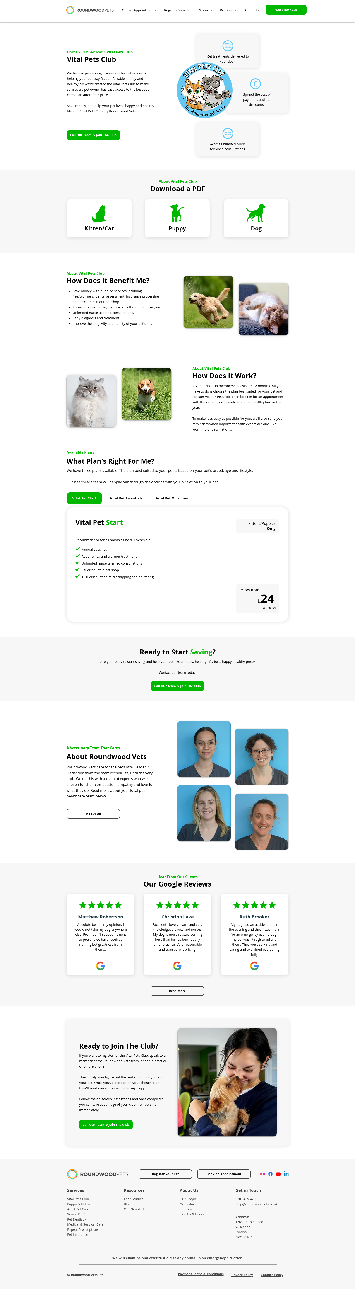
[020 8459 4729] (286, 10)
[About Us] (93, 814)
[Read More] (177, 991)
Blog (127, 1204)
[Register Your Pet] (165, 1174)
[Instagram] (262, 1174)
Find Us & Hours (192, 1214)
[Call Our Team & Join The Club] (93, 135)
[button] (228, 10)
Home (72, 52)
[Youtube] (278, 1174)
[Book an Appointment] (224, 1174)
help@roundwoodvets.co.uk (256, 1204)
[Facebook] (270, 1174)
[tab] (84, 498)
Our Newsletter (135, 1209)
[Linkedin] (286, 1174)
